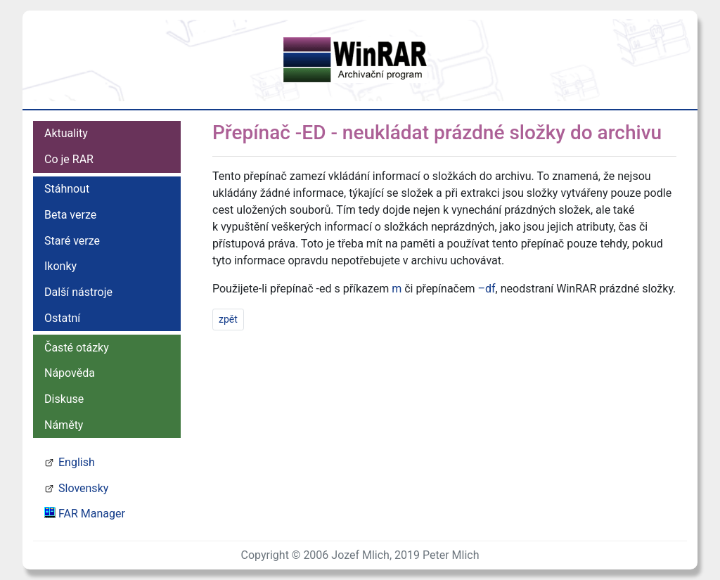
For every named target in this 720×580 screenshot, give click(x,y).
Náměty (63, 425)
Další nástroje (78, 292)
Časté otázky (76, 347)
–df (486, 288)
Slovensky (83, 488)
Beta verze (70, 214)
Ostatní (62, 318)
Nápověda (69, 373)
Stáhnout (66, 188)
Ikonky (60, 266)
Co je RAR (69, 159)
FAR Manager (91, 513)
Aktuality (66, 133)
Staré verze (72, 240)
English (76, 462)
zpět (228, 319)
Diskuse (64, 399)
